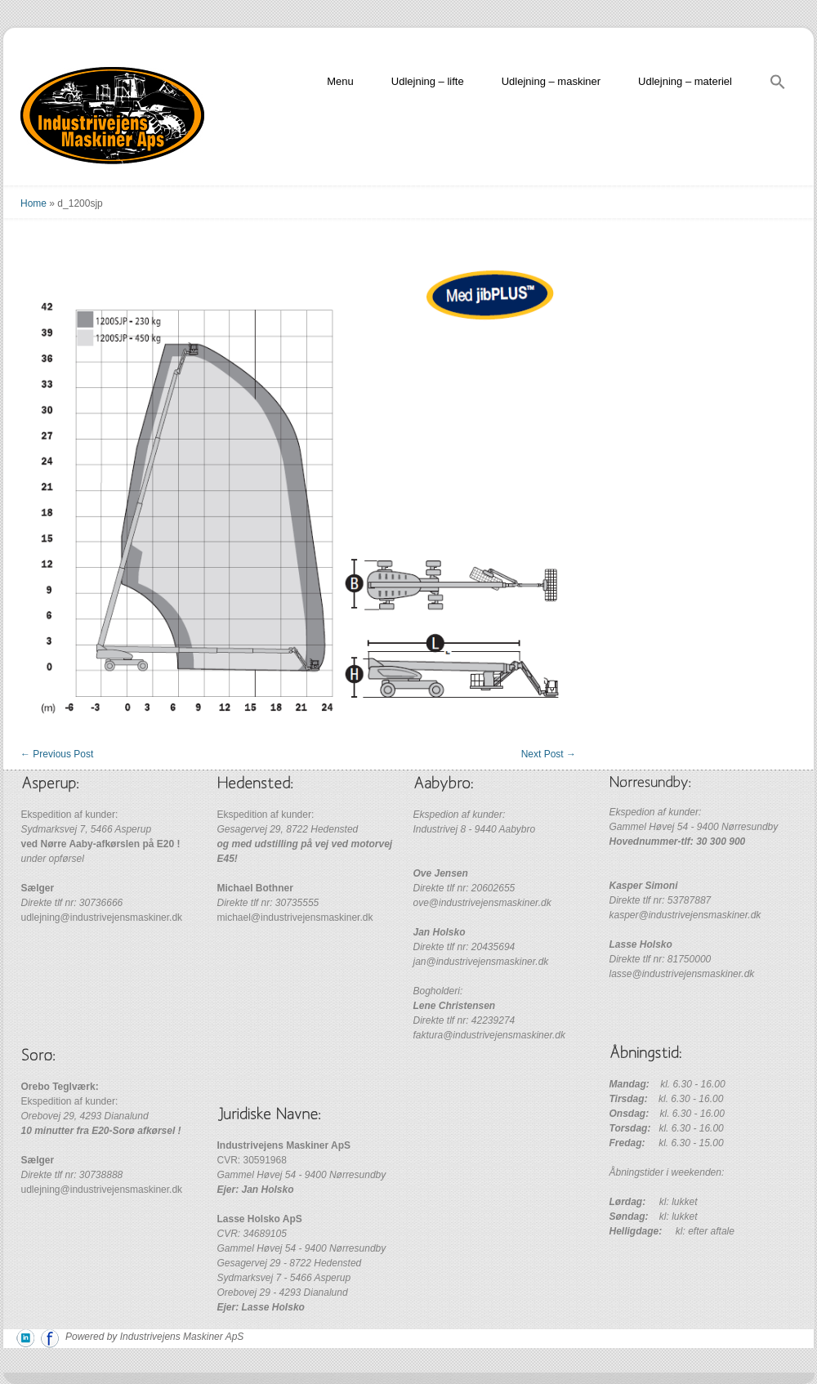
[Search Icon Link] (778, 84)
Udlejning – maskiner (551, 81)
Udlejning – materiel (685, 81)
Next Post (548, 754)
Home (33, 203)
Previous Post (56, 754)
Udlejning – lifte (427, 81)
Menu (340, 81)
